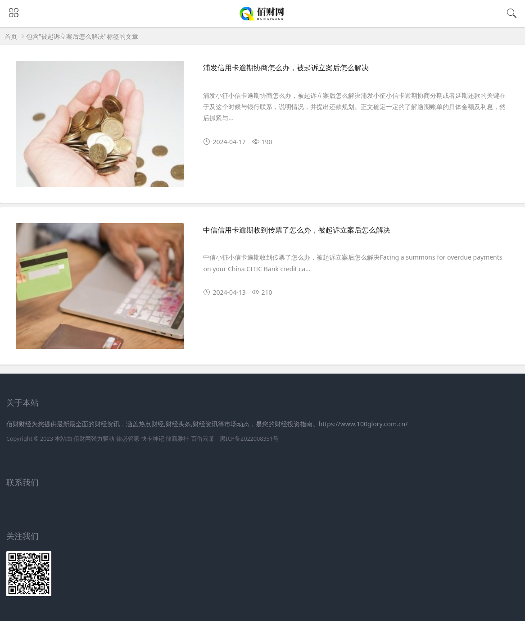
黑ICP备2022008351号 (249, 439)
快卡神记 (152, 439)
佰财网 (82, 439)
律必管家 (128, 439)
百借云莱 (202, 439)
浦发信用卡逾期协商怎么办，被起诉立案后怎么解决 (286, 68)
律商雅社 (177, 439)
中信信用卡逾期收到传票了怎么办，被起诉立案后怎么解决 (296, 230)
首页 (11, 36)
